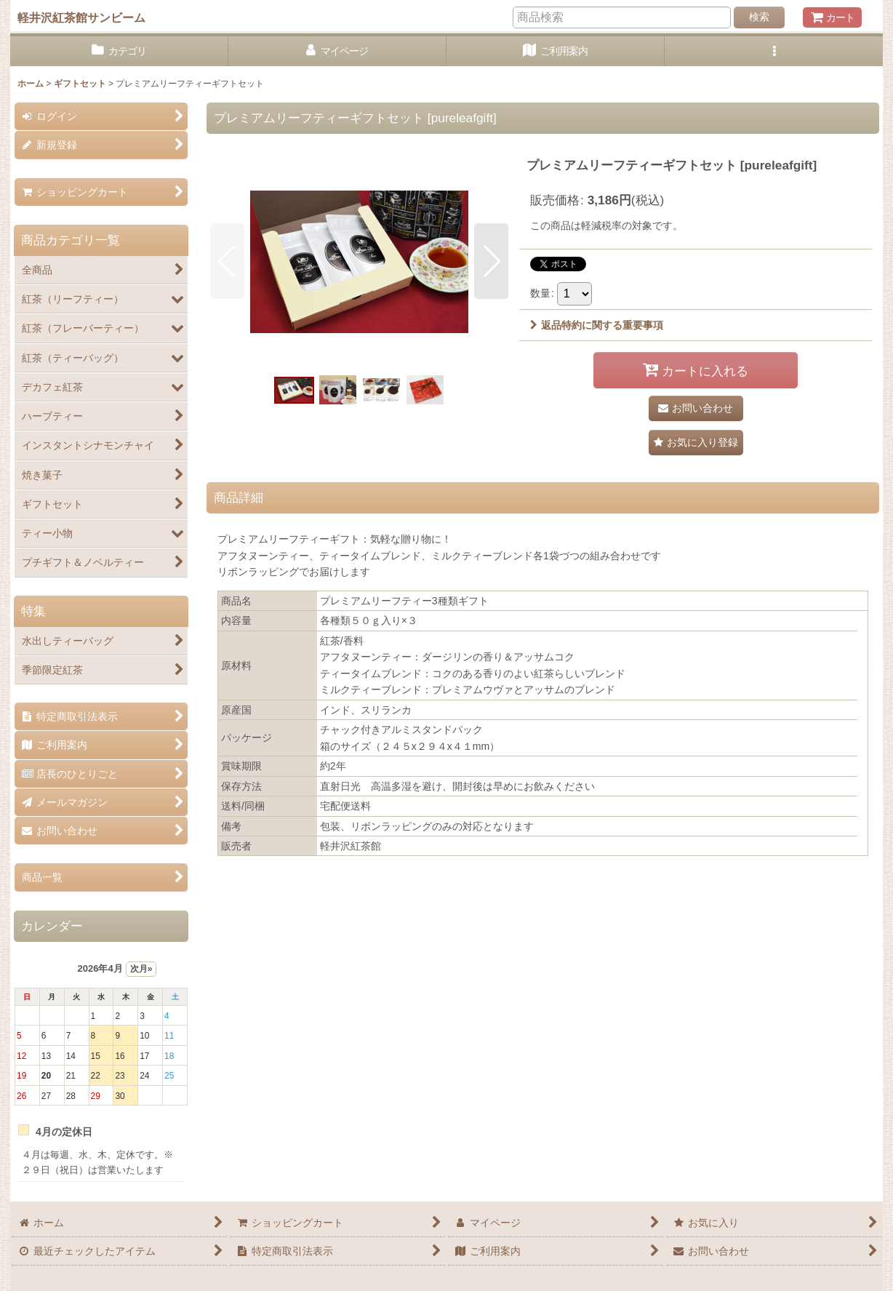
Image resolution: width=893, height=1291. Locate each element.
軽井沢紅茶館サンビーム (81, 17)
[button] (774, 51)
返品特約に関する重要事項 (596, 325)
